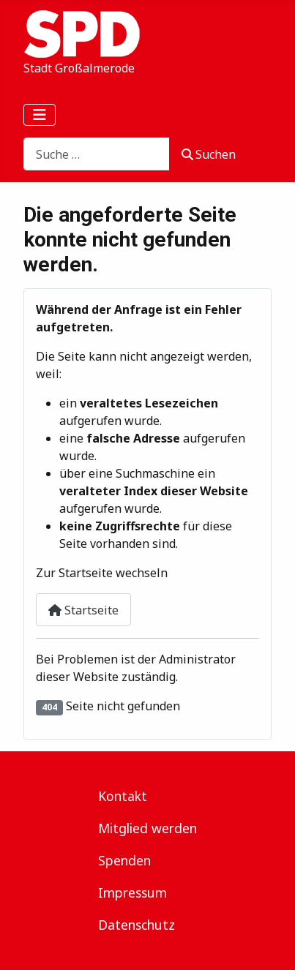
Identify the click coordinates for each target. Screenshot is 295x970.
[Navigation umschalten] (39, 115)
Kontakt (122, 796)
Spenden (124, 860)
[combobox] (96, 154)
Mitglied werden (147, 828)
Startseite (83, 610)
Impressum (132, 892)
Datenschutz (136, 924)
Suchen (209, 154)
